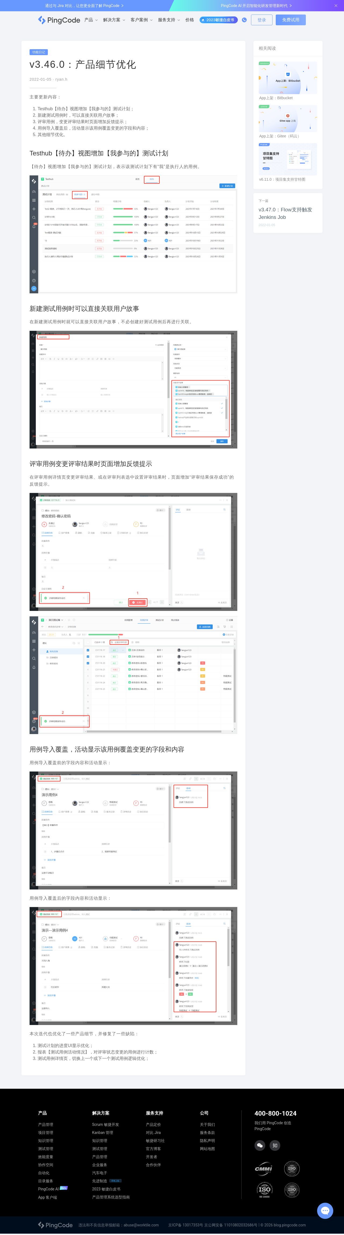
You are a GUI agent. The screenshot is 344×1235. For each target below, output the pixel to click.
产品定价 (153, 1125)
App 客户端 (47, 1199)
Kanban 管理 (102, 1134)
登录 (261, 20)
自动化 (43, 1174)
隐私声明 (207, 1142)
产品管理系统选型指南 (111, 1198)
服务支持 (166, 19)
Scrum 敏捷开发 (105, 1125)
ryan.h (61, 81)
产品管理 (45, 1125)
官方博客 (153, 1150)
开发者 (151, 1158)
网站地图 (207, 1150)
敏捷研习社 (155, 1142)
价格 (189, 19)
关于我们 (207, 1125)
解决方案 (111, 19)
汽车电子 (99, 1174)
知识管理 (45, 1142)
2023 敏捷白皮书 (106, 1190)
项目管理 (45, 1134)
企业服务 (99, 1166)
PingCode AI (53, 1190)
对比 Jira (153, 1134)
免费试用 (290, 19)
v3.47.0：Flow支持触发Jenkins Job (285, 214)
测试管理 (45, 1150)
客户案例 (139, 19)
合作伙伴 (153, 1166)
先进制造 (99, 1182)
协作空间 (45, 1166)
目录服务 (45, 1182)
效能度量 (45, 1158)
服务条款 (207, 1134)
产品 (88, 19)
